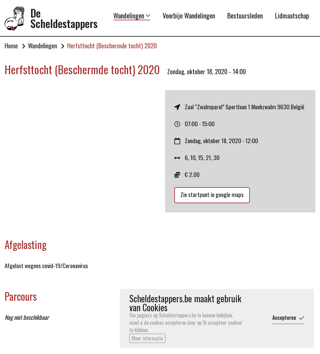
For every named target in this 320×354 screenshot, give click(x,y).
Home (11, 46)
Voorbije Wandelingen (189, 15)
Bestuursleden (245, 15)
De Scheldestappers (64, 18)
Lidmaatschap (292, 15)
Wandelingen (131, 15)
